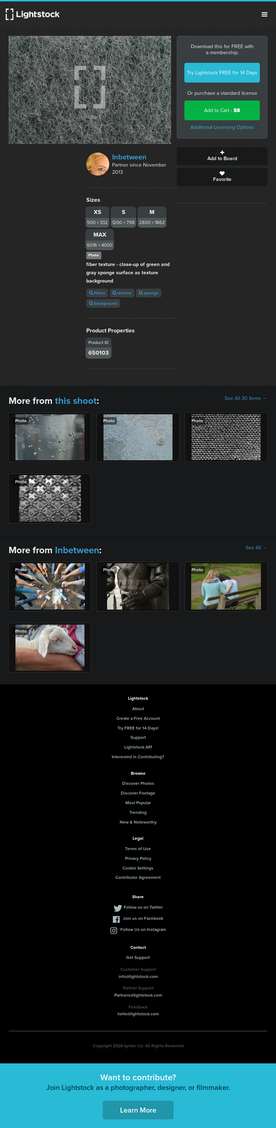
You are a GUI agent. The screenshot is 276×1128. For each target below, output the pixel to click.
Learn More (138, 1110)
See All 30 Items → (246, 398)
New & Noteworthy (138, 822)
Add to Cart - (222, 110)
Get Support (138, 957)
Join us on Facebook (143, 918)
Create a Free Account (138, 718)
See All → (256, 547)
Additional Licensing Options (222, 127)
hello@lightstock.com (138, 1014)
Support (138, 737)
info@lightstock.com (138, 976)
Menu (264, 14)
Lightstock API (138, 747)
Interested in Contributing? (138, 757)
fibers (97, 293)
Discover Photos (138, 783)
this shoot (76, 400)
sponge (148, 293)
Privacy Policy (138, 858)
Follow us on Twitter (143, 907)
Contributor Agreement (138, 877)
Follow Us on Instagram (143, 929)
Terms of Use (138, 848)
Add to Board (222, 156)
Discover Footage (138, 793)
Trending (138, 812)
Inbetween (129, 157)
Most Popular (138, 803)
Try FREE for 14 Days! (138, 728)
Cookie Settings (138, 868)
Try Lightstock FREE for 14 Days (222, 72)
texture (122, 293)
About (138, 708)
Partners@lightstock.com (138, 995)
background (103, 303)
